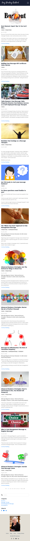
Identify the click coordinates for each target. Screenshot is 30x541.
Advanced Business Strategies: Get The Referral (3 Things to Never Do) (14, 268)
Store (15, 533)
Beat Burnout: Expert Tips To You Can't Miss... (14, 27)
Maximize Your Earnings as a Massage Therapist (13, 141)
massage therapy (8, 144)
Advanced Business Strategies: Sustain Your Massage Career (14, 467)
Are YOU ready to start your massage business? (13, 183)
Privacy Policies (20, 533)
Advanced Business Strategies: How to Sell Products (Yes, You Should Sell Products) (14, 390)
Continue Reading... (5, 43)
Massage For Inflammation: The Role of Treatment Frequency (14, 348)
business (3, 67)
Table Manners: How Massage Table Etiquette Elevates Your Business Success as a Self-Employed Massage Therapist (15, 103)
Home (7, 533)
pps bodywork (21, 351)
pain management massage (12, 229)
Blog (11, 533)
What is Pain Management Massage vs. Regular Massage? (13, 430)
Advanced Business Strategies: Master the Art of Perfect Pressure (14, 308)
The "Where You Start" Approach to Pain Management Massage (14, 226)
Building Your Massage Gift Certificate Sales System (13, 64)
